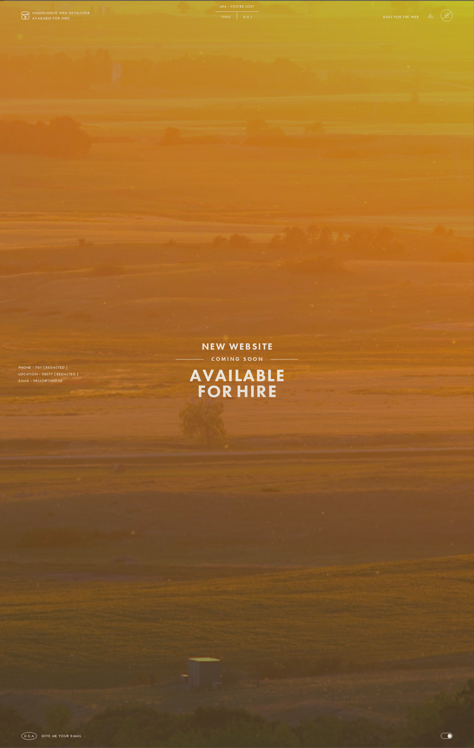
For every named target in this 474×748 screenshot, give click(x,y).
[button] (401, 15)
